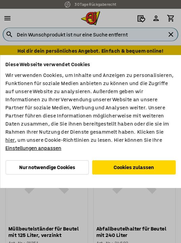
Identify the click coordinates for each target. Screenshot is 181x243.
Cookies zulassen (134, 167)
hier (10, 140)
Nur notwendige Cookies (47, 167)
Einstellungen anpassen (33, 148)
